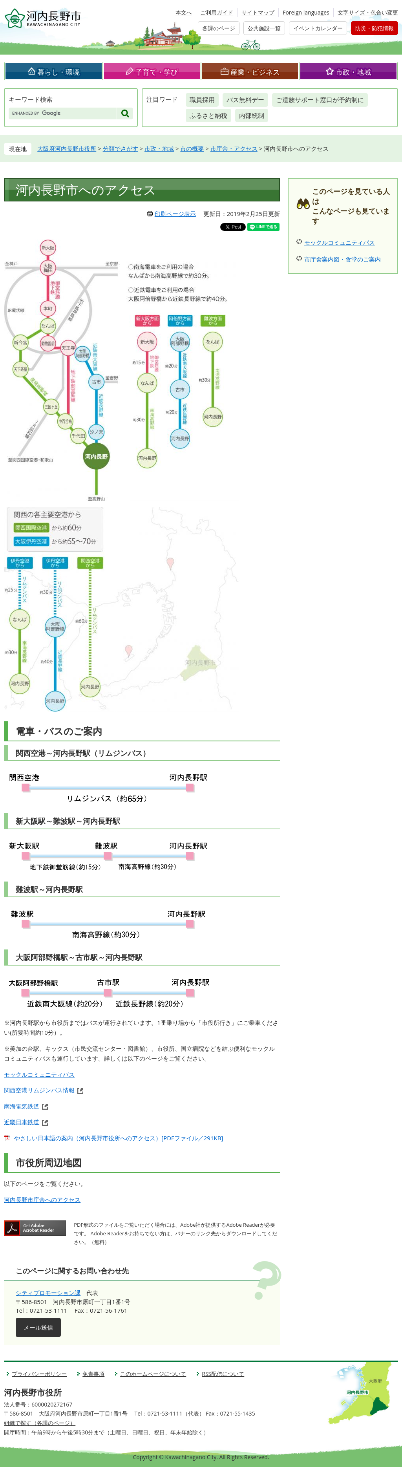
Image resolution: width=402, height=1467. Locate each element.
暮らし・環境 (58, 72)
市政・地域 (353, 72)
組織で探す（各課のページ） (39, 1423)
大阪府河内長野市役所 (66, 148)
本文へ (183, 12)
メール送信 (38, 1327)
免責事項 (93, 1373)
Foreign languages (306, 12)
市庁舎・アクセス (234, 148)
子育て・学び (156, 72)
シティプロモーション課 (48, 1293)
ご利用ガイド (216, 12)
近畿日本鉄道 (21, 1122)
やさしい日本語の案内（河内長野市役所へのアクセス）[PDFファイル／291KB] (118, 1138)
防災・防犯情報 (374, 28)
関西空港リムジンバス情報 (39, 1090)
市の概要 (192, 148)
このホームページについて (153, 1373)
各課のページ (218, 28)
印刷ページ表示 (175, 214)
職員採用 (202, 99)
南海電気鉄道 (21, 1106)
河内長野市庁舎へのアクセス (42, 1200)
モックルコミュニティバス (39, 1074)
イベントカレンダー (318, 28)
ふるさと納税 (208, 115)
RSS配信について (223, 1373)
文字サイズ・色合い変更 (368, 12)
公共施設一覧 (264, 28)
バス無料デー (245, 99)
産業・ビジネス (255, 72)
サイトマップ (257, 12)
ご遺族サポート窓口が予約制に (320, 99)
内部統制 (251, 115)
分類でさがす (120, 148)
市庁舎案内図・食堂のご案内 (342, 259)
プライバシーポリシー (39, 1373)
